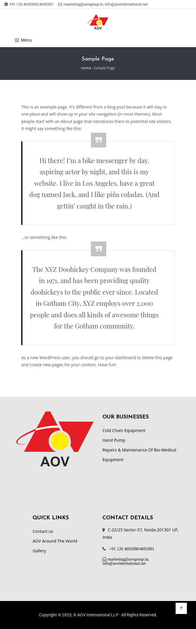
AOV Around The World (54, 541)
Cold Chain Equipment (123, 430)
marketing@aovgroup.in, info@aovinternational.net (103, 4)
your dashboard (120, 357)
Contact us (42, 531)
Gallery (39, 551)
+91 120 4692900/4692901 (29, 4)
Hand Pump (113, 440)
